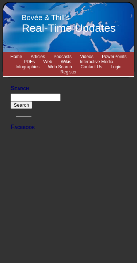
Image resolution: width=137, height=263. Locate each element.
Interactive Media (96, 61)
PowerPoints (114, 56)
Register (68, 72)
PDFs (29, 61)
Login (116, 66)
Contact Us (91, 66)
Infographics (27, 66)
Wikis (66, 61)
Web (47, 61)
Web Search (60, 66)
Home (16, 56)
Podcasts (63, 56)
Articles (38, 56)
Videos (86, 56)
